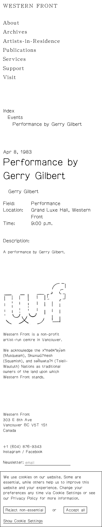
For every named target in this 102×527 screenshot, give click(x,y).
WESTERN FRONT (30, 6)
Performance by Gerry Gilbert (47, 124)
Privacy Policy (24, 498)
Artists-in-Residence (31, 41)
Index (8, 110)
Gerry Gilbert (23, 191)
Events (15, 117)
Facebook (34, 452)
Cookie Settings (28, 521)
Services (14, 59)
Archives (15, 32)
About (11, 23)
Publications (19, 50)
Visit (9, 77)
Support (13, 68)
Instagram (11, 452)
